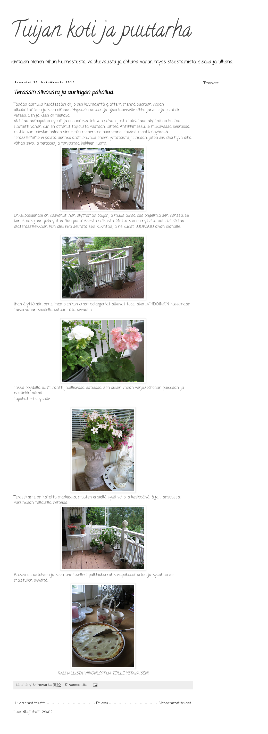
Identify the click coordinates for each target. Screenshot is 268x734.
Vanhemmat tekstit (175, 703)
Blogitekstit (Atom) (38, 712)
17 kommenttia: (76, 684)
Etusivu (102, 703)
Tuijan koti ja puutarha (101, 32)
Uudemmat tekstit (30, 703)
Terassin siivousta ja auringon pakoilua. (63, 92)
